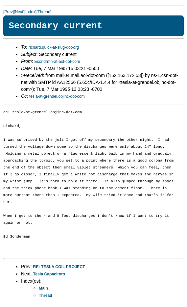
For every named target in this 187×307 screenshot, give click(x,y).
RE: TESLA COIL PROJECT (59, 267)
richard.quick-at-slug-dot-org (54, 47)
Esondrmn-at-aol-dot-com (57, 61)
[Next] (19, 12)
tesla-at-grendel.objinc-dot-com (57, 96)
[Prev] (8, 12)
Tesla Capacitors (49, 274)
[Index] (30, 12)
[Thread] (44, 12)
